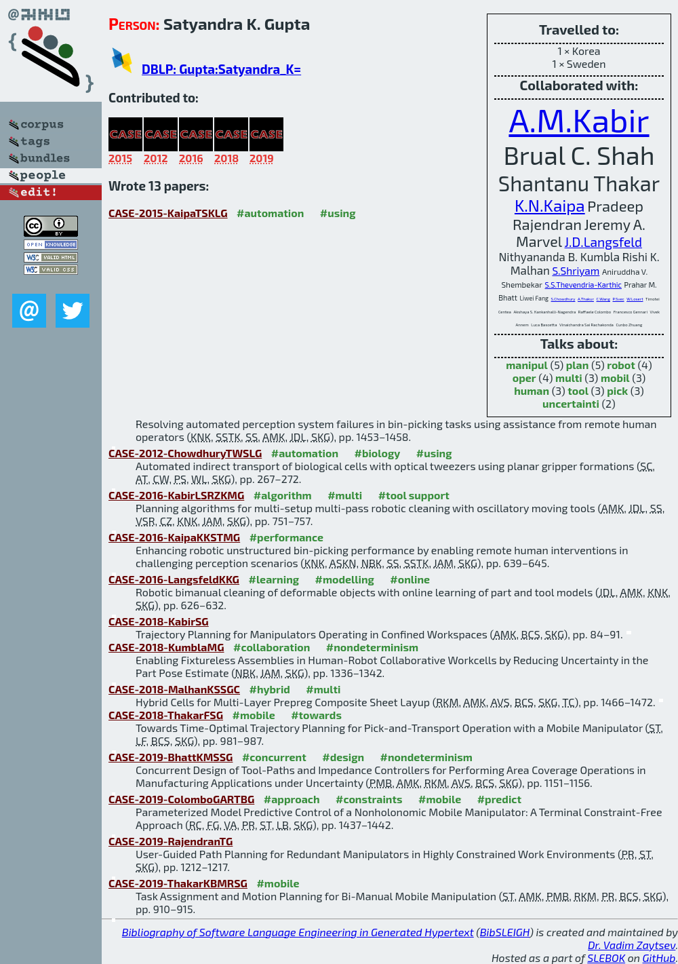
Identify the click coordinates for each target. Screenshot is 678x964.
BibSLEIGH (505, 931)
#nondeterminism (372, 646)
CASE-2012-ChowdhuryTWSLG (185, 452)
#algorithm (283, 494)
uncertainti (570, 403)
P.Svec (618, 298)
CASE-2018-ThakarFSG (165, 714)
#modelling (344, 579)
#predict (499, 798)
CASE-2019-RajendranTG (170, 840)
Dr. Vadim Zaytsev (631, 944)
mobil (615, 377)
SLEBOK (606, 957)
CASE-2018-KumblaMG (166, 646)
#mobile (254, 714)
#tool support (414, 494)
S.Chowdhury (563, 298)
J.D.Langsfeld (603, 242)
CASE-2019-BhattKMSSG (170, 756)
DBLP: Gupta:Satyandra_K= (221, 69)
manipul (527, 364)
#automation (270, 212)
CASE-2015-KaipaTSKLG (168, 212)
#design (343, 756)
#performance (286, 537)
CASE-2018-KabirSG (158, 621)
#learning (273, 579)
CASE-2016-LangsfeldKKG (173, 579)
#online (410, 579)
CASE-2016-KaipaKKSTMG (174, 537)
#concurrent (274, 756)
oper (524, 377)
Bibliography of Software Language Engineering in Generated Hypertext (298, 931)
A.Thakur (586, 298)
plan (577, 364)
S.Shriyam (575, 271)
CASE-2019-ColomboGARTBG (181, 798)
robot (621, 364)
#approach (292, 798)
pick (617, 390)
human (531, 390)
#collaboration (271, 646)
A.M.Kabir (579, 119)
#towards (316, 714)
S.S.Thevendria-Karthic (583, 284)
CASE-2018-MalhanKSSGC (174, 688)
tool (578, 390)
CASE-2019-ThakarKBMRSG (177, 882)
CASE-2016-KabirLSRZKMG (176, 494)
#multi (344, 494)
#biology (377, 452)
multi (568, 377)
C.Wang (603, 298)
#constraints (369, 798)
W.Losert (634, 298)
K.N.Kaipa (550, 205)
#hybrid (269, 688)
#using (338, 212)
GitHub (659, 957)
